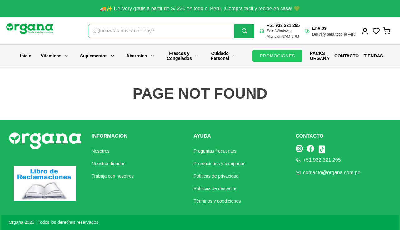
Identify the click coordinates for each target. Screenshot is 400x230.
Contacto (346, 55)
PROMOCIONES (277, 55)
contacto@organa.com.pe (331, 172)
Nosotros (101, 151)
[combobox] (171, 31)
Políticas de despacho (216, 188)
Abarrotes (140, 55)
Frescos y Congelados (182, 56)
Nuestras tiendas (108, 163)
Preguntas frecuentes (215, 151)
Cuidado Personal (223, 56)
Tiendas (373, 55)
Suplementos (97, 55)
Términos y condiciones (217, 200)
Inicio (26, 55)
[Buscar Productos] (244, 30)
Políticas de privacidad (216, 176)
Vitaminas (55, 55)
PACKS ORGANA (319, 56)
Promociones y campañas (220, 163)
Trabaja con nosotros (113, 176)
